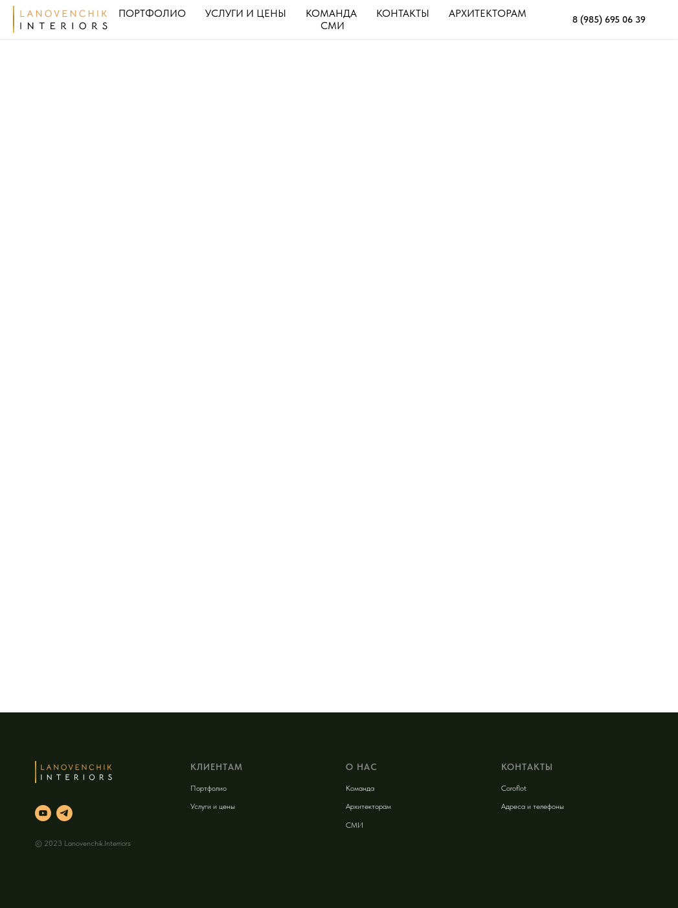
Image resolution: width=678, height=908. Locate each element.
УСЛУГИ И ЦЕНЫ (245, 13)
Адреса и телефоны (532, 806)
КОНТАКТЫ (402, 13)
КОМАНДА (331, 13)
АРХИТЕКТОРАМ (487, 13)
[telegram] (64, 813)
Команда (360, 788)
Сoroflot (513, 788)
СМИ (333, 25)
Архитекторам (368, 806)
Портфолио (208, 788)
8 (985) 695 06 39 (609, 19)
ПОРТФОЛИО (152, 13)
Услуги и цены (212, 806)
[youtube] (43, 813)
